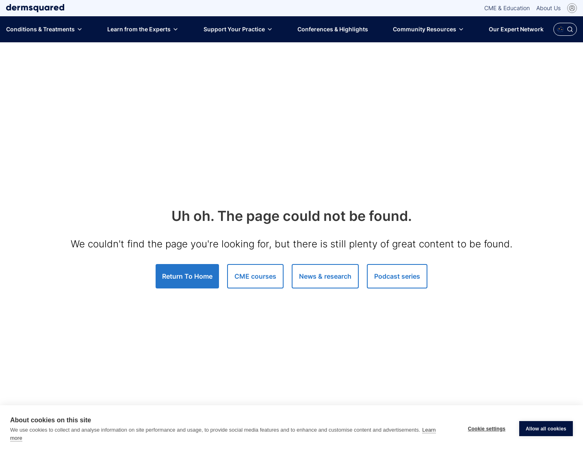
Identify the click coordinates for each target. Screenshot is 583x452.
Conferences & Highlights (332, 29)
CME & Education (507, 7)
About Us (548, 7)
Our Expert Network (516, 29)
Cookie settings (486, 429)
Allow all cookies (546, 429)
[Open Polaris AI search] (565, 29)
